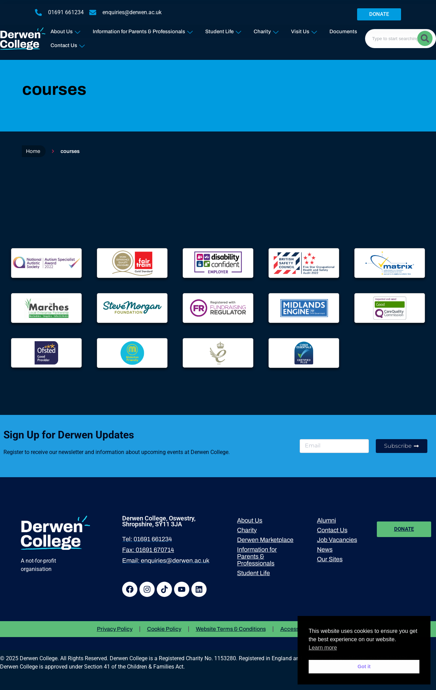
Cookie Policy (164, 629)
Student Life (223, 30)
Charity (266, 30)
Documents (343, 31)
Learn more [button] (323, 648)
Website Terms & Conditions (231, 629)
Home (33, 151)
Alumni (326, 520)
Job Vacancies (337, 539)
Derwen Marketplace (265, 539)
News (325, 549)
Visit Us (304, 30)
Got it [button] (364, 666)
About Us (65, 30)
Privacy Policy (115, 629)
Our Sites (330, 559)
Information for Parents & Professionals (143, 30)
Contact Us (68, 43)
